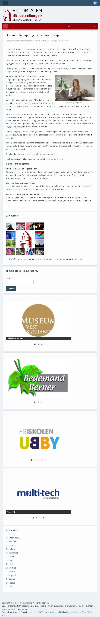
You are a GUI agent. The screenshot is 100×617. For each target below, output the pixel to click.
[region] (38, 324)
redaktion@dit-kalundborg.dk (61, 612)
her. (80, 259)
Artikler (5, 615)
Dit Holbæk (10, 549)
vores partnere (46, 259)
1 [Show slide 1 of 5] (31, 460)
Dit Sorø (9, 587)
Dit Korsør (10, 556)
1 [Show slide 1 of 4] (33, 518)
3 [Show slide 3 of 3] (41, 344)
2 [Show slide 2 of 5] (34, 460)
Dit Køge (9, 560)
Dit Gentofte (11, 541)
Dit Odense (10, 572)
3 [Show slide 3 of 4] (40, 518)
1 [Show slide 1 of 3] (34, 344)
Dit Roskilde (10, 579)
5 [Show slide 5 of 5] (45, 460)
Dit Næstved (11, 568)
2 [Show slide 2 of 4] (36, 518)
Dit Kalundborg (12, 553)
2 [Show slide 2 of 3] (38, 344)
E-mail (9, 278)
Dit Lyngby (10, 564)
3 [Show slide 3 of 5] (38, 460)
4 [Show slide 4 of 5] (41, 460)
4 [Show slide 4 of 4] (43, 518)
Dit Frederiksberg (12, 538)
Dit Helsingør (11, 545)
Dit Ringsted (11, 575)
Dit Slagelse (10, 583)
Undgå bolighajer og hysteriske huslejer (33, 35)
